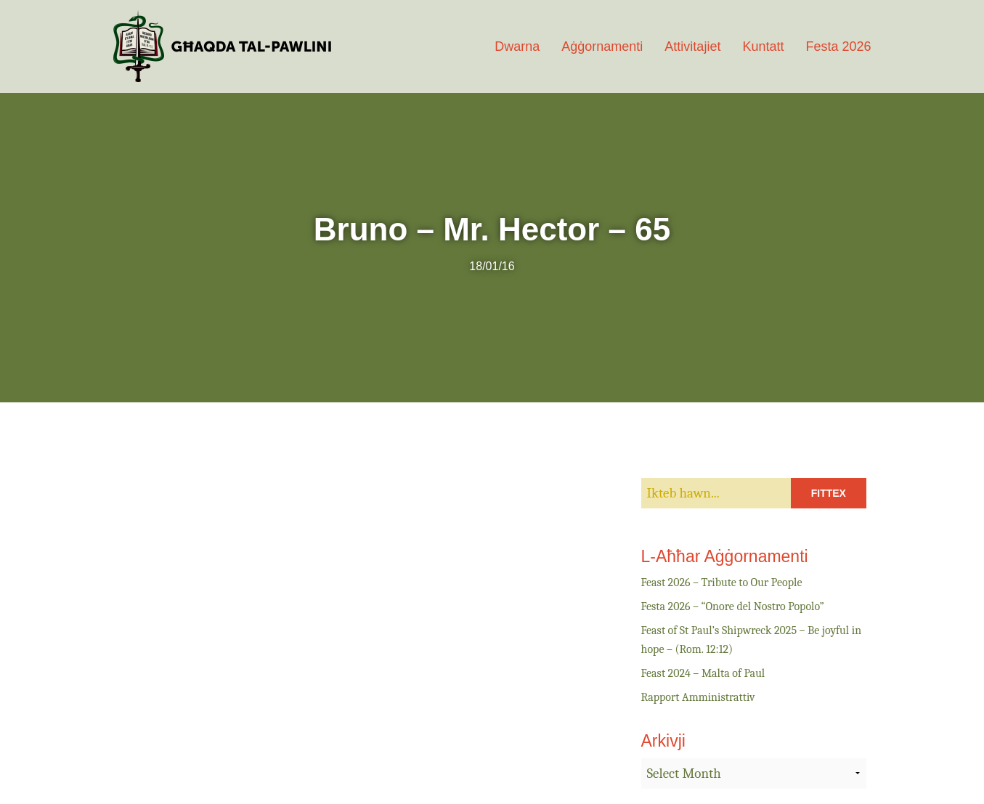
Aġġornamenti (602, 46)
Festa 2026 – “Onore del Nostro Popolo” (732, 606)
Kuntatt (763, 46)
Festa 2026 (838, 46)
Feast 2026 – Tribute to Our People (721, 582)
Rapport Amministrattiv (698, 697)
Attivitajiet (692, 46)
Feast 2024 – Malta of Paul (703, 673)
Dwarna (517, 46)
